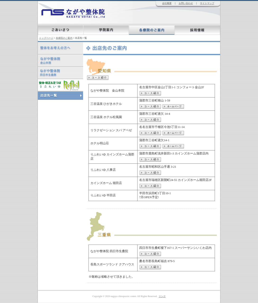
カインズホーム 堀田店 (106, 183)
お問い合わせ (186, 3)
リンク (162, 296)
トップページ (46, 38)
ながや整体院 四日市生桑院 (109, 251)
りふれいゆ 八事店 (103, 169)
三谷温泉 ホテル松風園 (106, 117)
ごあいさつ (60, 30)
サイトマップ (207, 3)
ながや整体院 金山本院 (107, 90)
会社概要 (167, 3)
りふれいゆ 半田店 (103, 195)
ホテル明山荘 (99, 143)
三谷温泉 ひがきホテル (106, 103)
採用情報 (197, 30)
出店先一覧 (38, 91)
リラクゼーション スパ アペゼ (111, 130)
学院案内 (106, 30)
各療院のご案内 (151, 30)
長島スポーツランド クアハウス (112, 264)
